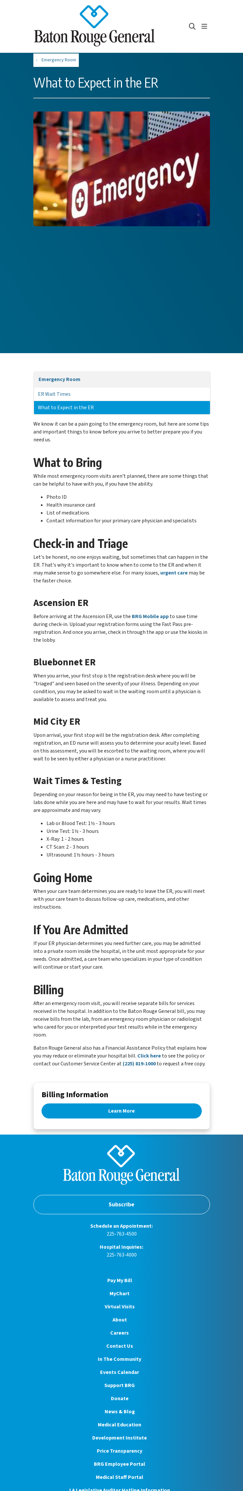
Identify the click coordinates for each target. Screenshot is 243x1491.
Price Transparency (119, 1451)
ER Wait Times (54, 394)
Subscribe (121, 1204)
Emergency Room (59, 379)
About (120, 1319)
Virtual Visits (120, 1306)
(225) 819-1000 (139, 1063)
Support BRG (119, 1385)
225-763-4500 (122, 1234)
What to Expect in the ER (66, 407)
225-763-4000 (122, 1255)
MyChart (120, 1293)
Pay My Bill (119, 1280)
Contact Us (119, 1346)
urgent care (174, 572)
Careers (119, 1333)
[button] (205, 26)
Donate (120, 1398)
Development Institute (119, 1437)
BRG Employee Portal (119, 1464)
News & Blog (120, 1411)
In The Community (119, 1359)
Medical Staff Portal (119, 1477)
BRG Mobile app (150, 616)
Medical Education (119, 1424)
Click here (149, 1055)
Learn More (121, 1111)
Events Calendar (119, 1372)
